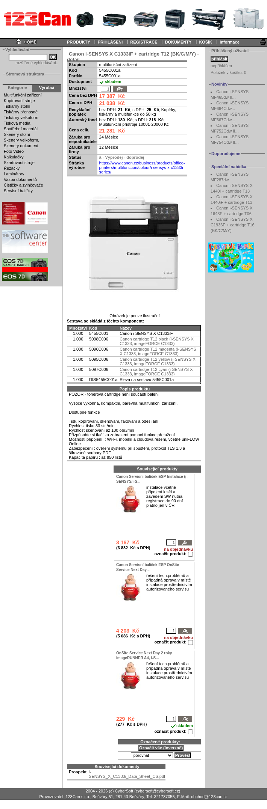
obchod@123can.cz (209, 796)
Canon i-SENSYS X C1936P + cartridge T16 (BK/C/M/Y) (233, 225)
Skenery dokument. (21, 145)
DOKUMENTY (178, 42)
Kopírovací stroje (19, 100)
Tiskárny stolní (17, 106)
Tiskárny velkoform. (21, 117)
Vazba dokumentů (20, 179)
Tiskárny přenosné (21, 112)
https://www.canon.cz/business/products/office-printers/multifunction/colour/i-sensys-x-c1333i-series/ (142, 167)
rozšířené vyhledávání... (37, 62)
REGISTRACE (143, 42)
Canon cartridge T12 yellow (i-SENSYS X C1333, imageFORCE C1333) (158, 361)
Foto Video (14, 151)
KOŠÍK (205, 42)
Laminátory (14, 174)
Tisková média (17, 123)
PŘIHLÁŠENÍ (110, 42)
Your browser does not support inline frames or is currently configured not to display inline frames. (133, 19)
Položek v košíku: (228, 72)
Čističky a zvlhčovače (23, 185)
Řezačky (12, 168)
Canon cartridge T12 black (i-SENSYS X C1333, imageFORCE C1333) (157, 341)
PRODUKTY (78, 42)
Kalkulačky (14, 157)
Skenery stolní (17, 134)
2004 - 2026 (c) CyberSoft (110, 791)
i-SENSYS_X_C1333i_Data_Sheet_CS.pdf (127, 774)
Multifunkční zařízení (23, 95)
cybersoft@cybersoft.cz (157, 791)
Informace (230, 42)
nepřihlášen (221, 65)
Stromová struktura (25, 74)
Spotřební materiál (21, 129)
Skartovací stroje (19, 162)
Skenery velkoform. (21, 140)
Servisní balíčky (18, 190)
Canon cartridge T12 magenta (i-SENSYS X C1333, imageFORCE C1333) (158, 351)
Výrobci (46, 87)
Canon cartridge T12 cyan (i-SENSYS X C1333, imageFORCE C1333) (156, 371)
